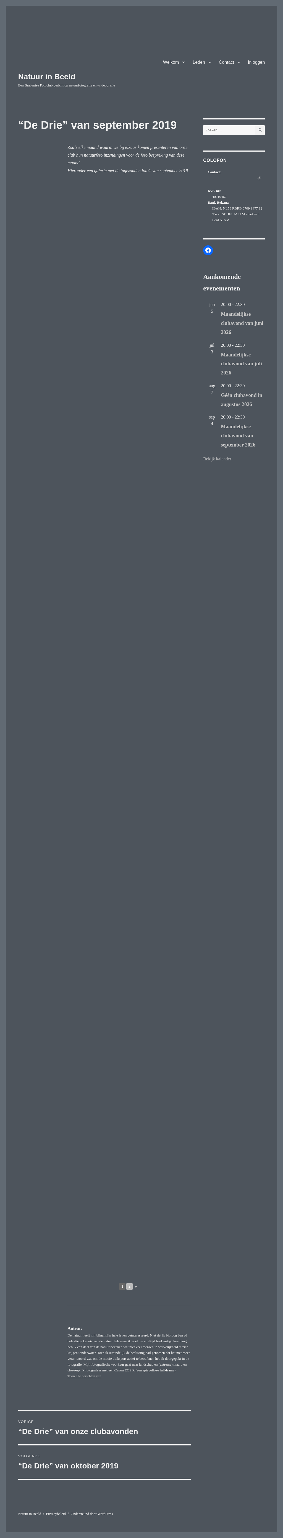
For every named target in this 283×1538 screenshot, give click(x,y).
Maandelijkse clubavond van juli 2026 (241, 364)
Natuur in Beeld (46, 76)
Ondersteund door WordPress (92, 1514)
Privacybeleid (56, 1514)
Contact (226, 62)
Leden (199, 62)
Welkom (171, 62)
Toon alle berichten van (84, 1376)
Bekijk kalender (217, 458)
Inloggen (256, 62)
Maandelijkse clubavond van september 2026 (238, 436)
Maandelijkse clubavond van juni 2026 (242, 323)
